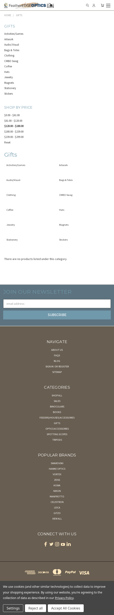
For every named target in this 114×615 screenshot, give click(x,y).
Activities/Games (13, 34)
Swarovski (57, 463)
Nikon (57, 490)
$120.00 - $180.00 (13, 126)
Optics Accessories (57, 428)
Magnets (9, 83)
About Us (57, 349)
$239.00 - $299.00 (13, 137)
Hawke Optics (57, 468)
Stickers (8, 93)
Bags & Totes (11, 50)
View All (57, 518)
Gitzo (57, 513)
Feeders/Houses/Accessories (57, 417)
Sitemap (57, 372)
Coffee (8, 66)
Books (57, 412)
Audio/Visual (11, 44)
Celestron (57, 502)
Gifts (57, 423)
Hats (6, 72)
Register (63, 366)
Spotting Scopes (57, 434)
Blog (57, 360)
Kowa (57, 485)
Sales (57, 401)
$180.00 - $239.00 (13, 131)
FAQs (57, 355)
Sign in (49, 366)
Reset (7, 142)
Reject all (35, 608)
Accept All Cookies (65, 608)
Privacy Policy (64, 598)
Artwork (8, 39)
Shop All (57, 395)
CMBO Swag (11, 61)
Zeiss (57, 479)
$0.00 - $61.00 (12, 115)
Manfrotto (57, 496)
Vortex (57, 474)
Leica (57, 507)
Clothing (9, 55)
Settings (13, 608)
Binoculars (57, 406)
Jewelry (8, 77)
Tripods (57, 439)
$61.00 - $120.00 (13, 121)
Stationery (10, 88)
